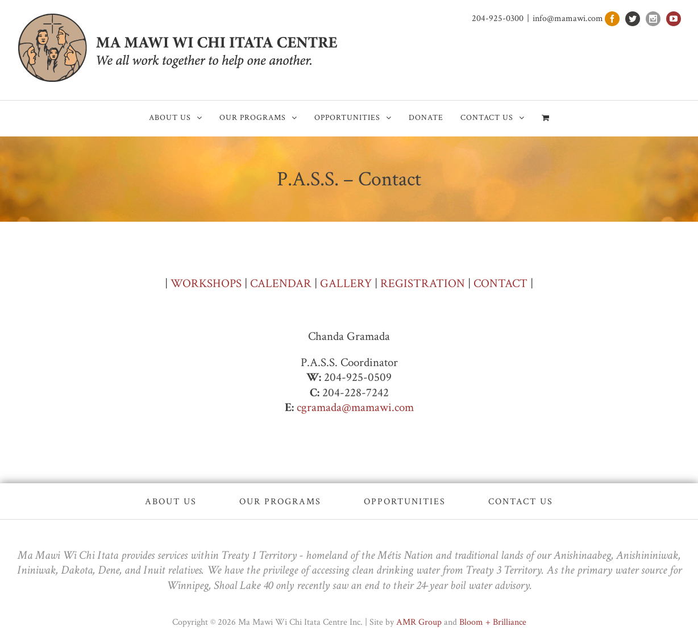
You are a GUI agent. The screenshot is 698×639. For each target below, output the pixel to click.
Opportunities (405, 502)
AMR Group (419, 622)
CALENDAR (280, 283)
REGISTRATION (422, 283)
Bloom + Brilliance (492, 622)
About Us (171, 502)
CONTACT (500, 283)
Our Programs (280, 502)
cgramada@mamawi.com (355, 407)
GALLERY (346, 283)
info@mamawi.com (568, 18)
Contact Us (520, 502)
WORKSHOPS (206, 283)
